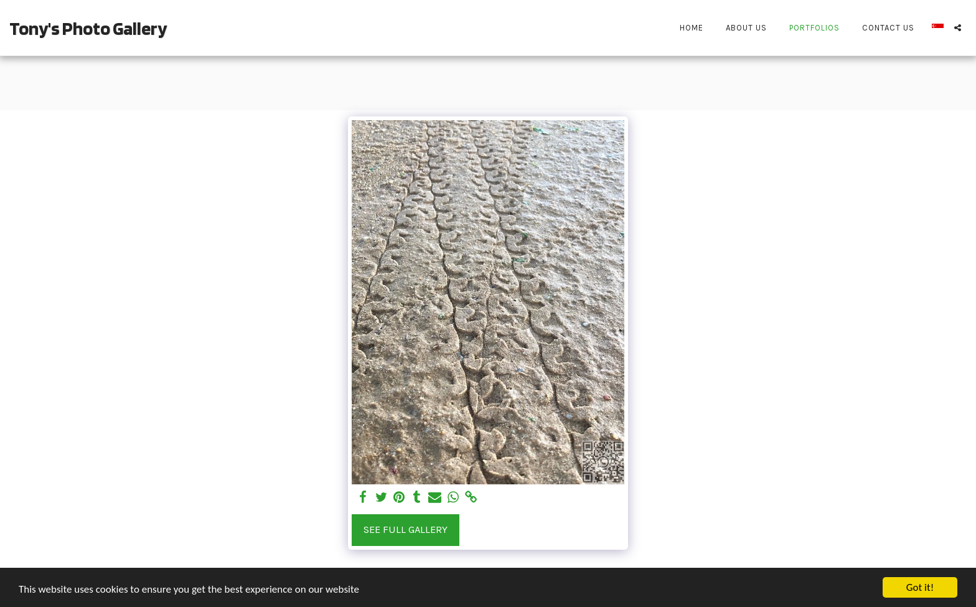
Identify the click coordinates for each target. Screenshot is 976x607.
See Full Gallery (406, 529)
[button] (957, 28)
